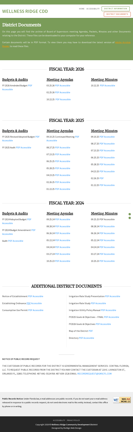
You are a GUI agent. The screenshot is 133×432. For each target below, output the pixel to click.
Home (81, 8)
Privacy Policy (73, 420)
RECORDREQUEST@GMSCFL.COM (94, 373)
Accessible (7, 89)
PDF (30, 85)
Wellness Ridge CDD (25, 11)
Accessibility (92, 8)
